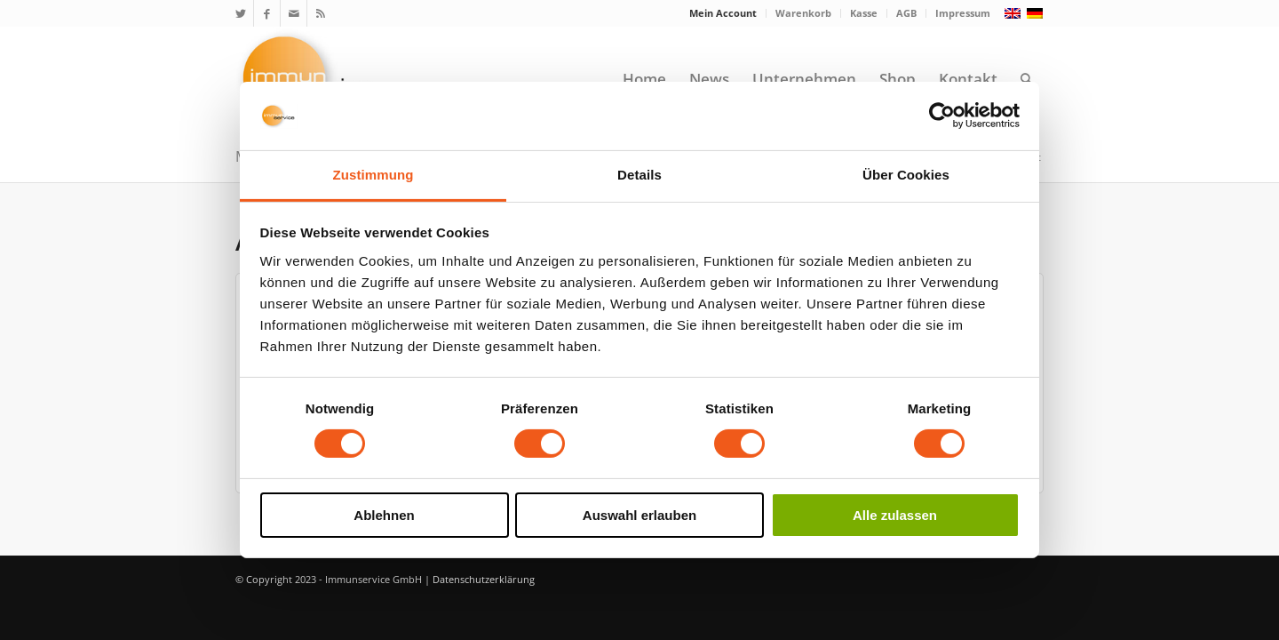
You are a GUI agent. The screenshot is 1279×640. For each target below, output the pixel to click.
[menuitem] (723, 13)
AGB (906, 13)
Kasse (864, 13)
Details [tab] (639, 174)
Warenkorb (803, 13)
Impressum (962, 13)
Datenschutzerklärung (484, 579)
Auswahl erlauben (639, 515)
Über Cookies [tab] (905, 174)
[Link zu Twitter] (240, 13)
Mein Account (723, 13)
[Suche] (1026, 79)
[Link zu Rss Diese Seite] (320, 13)
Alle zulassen (895, 515)
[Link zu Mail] (293, 13)
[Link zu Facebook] (267, 13)
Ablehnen (384, 515)
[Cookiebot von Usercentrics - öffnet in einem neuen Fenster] (942, 115)
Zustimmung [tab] (373, 174)
